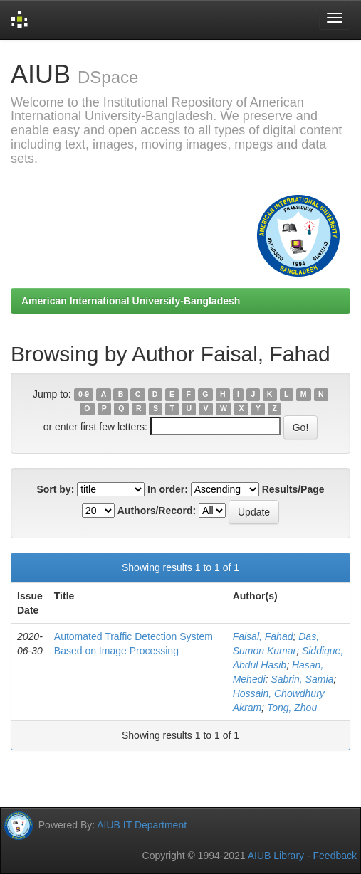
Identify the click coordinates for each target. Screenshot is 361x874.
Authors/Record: (156, 510)
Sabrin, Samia (302, 679)
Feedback (335, 855)
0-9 (83, 394)
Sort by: (55, 489)
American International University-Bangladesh (130, 301)
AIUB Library (276, 855)
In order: (167, 489)
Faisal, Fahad (263, 636)
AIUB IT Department (142, 824)
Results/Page (293, 489)
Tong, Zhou (292, 707)
